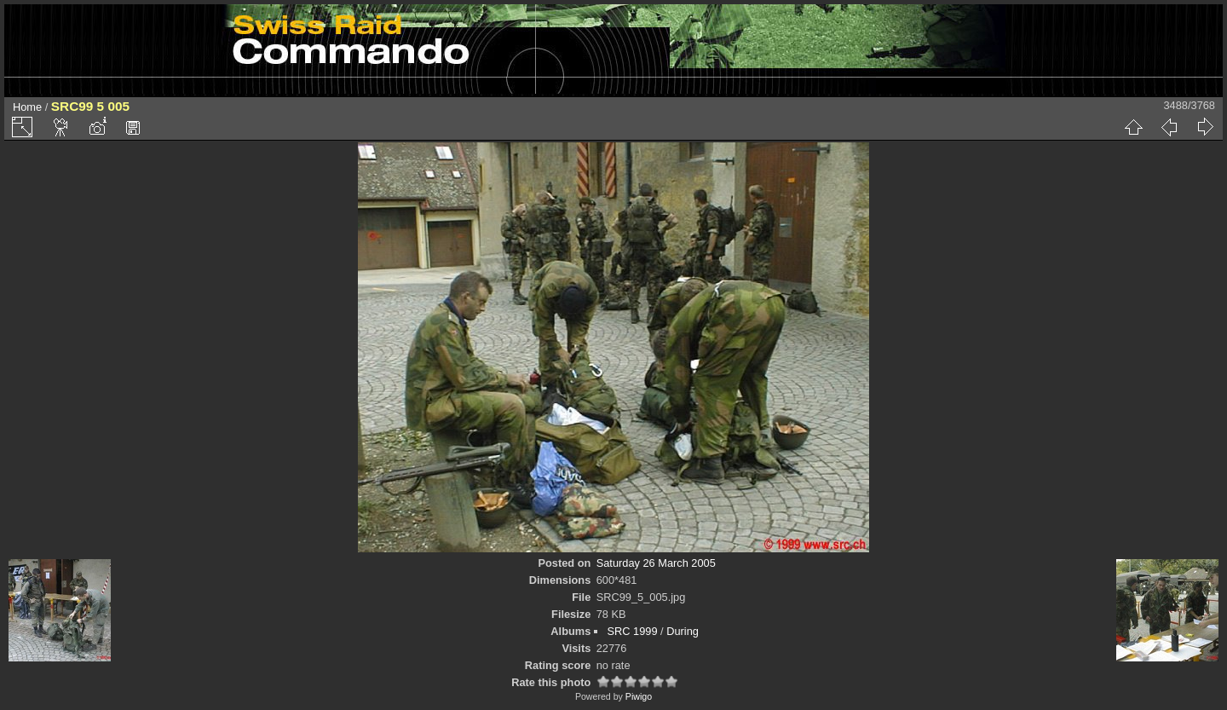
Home (27, 107)
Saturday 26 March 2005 (656, 563)
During (682, 631)
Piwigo (638, 696)
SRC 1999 (632, 631)
